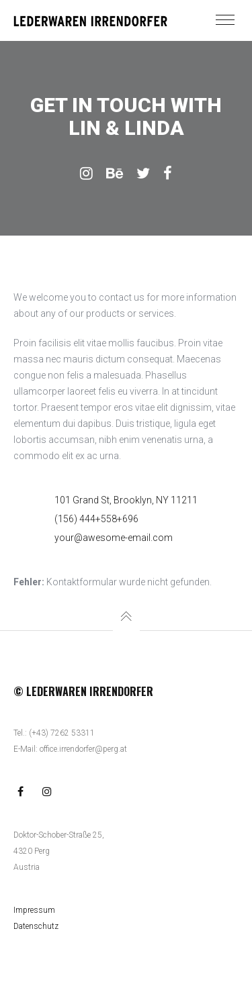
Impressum (34, 910)
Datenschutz (35, 926)
